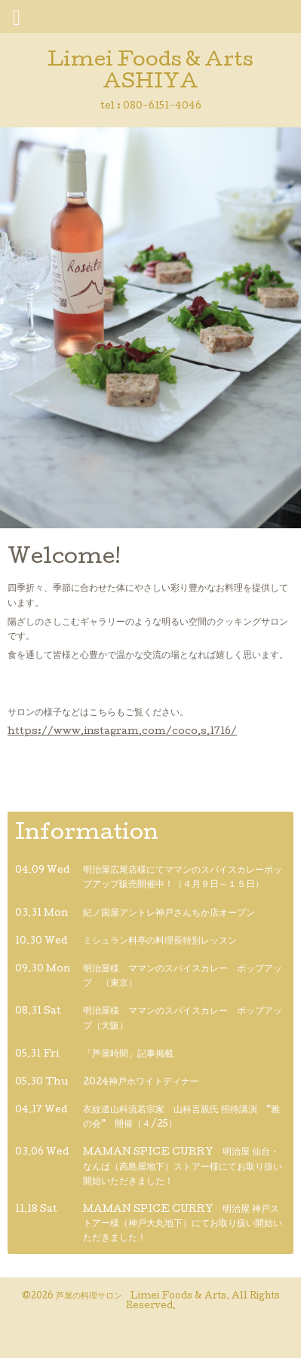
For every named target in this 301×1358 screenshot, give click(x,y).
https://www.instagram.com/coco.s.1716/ (122, 732)
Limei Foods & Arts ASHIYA (150, 72)
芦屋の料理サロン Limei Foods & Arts (141, 1296)
